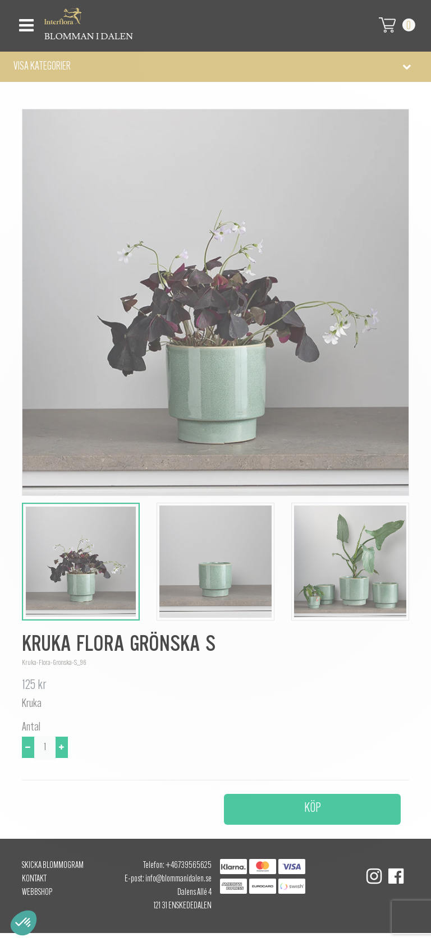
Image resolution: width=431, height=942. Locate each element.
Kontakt (34, 879)
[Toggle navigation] (24, 22)
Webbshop (37, 892)
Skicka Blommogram (53, 865)
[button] (215, 67)
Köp (312, 808)
